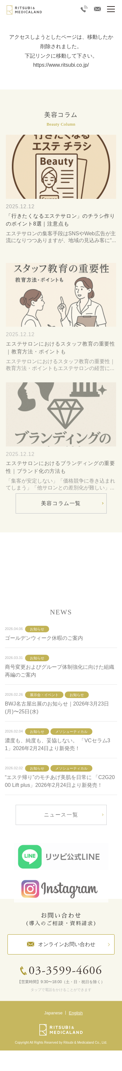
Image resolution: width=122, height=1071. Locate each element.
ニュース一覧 (61, 830)
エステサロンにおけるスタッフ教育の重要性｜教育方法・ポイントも (60, 363)
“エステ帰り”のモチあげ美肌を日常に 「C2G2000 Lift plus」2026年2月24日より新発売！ (60, 796)
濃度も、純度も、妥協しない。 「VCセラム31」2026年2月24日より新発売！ (57, 759)
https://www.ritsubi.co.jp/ (61, 65)
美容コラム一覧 (61, 503)
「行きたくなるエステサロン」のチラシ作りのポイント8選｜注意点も (60, 220)
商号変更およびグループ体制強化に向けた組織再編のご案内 (59, 686)
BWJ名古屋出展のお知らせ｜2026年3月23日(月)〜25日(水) (57, 723)
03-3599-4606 (65, 971)
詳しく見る (61, 561)
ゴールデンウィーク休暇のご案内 (44, 653)
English (76, 1012)
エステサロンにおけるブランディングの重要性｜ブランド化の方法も (60, 482)
